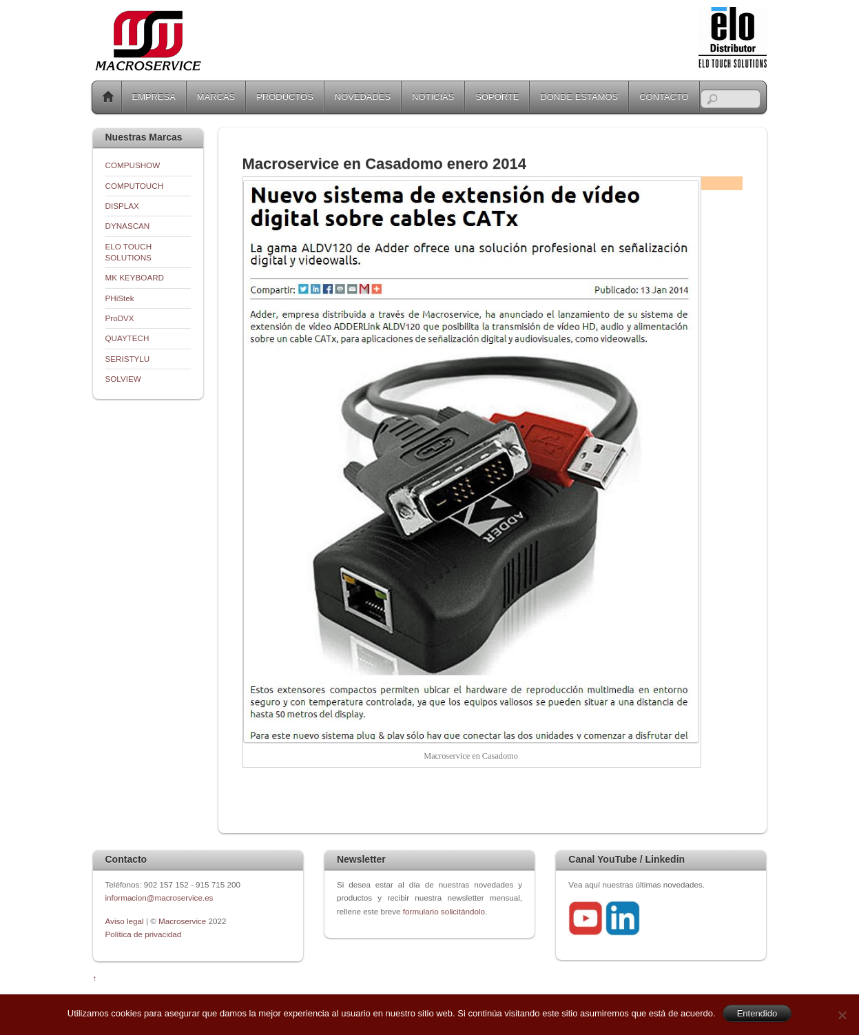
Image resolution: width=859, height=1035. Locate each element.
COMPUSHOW (133, 165)
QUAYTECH (127, 338)
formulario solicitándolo (444, 911)
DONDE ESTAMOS (579, 97)
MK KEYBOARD (135, 277)
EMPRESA (154, 97)
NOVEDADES (363, 97)
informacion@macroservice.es (159, 897)
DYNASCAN (127, 225)
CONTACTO (663, 97)
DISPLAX (122, 205)
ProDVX (119, 318)
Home (108, 97)
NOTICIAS (433, 97)
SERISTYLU (127, 358)
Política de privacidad (143, 934)
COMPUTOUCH (134, 185)
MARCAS (216, 97)
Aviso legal (125, 920)
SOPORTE (497, 97)
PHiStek (119, 298)
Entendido (757, 1013)
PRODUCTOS (284, 97)
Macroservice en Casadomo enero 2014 (384, 163)
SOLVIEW (123, 378)
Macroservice (182, 920)
